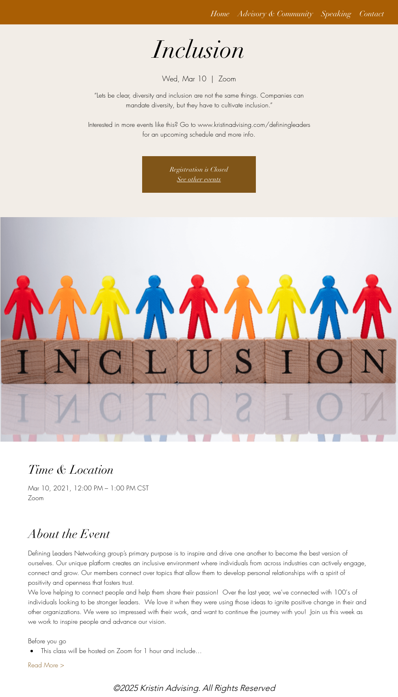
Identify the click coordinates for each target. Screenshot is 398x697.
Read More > (46, 664)
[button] (275, 14)
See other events (199, 179)
